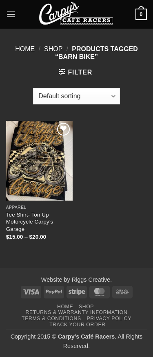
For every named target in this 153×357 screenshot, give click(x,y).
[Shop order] (76, 96)
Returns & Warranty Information (77, 312)
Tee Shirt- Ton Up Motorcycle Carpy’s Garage (29, 222)
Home (25, 48)
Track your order (77, 325)
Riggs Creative (91, 279)
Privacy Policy (108, 318)
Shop (53, 48)
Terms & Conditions (51, 318)
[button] (11, 14)
